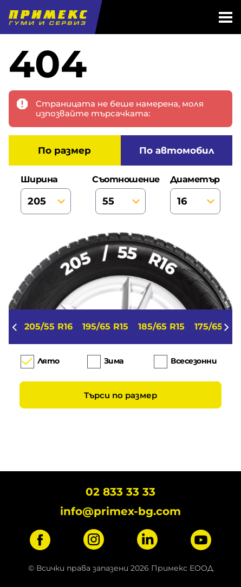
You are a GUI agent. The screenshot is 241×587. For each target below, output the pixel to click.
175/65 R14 (217, 326)
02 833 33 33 (120, 491)
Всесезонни (194, 361)
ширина (46, 194)
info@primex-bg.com (120, 511)
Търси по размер (120, 395)
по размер (64, 150)
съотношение (120, 194)
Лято (48, 361)
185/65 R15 (161, 326)
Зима (113, 361)
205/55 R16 (48, 326)
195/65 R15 (105, 326)
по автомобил (176, 150)
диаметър (195, 194)
